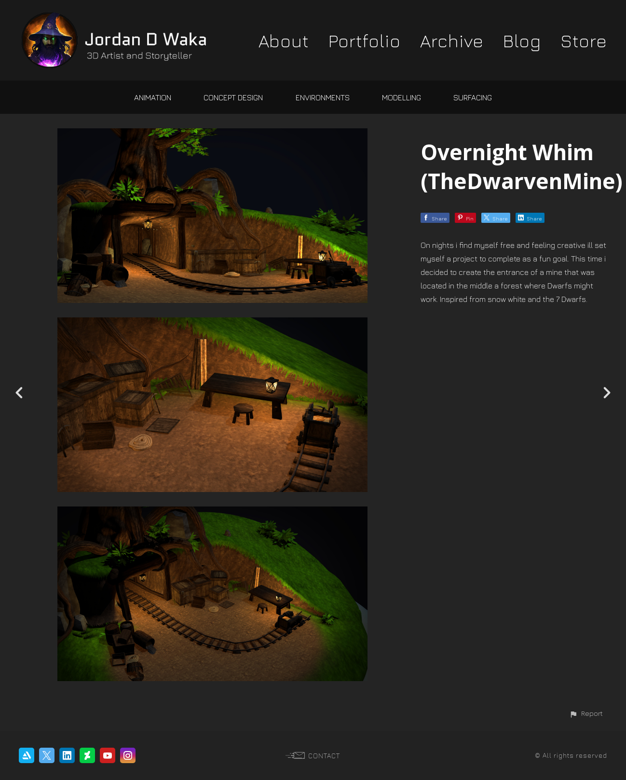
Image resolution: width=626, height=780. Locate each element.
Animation (152, 97)
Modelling (401, 97)
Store (583, 40)
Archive (452, 40)
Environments (323, 97)
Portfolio (364, 40)
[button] (586, 713)
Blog (522, 40)
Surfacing (472, 97)
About (284, 40)
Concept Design (233, 97)
